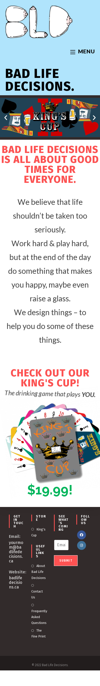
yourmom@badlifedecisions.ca (16, 551)
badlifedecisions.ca (15, 582)
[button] (6, 117)
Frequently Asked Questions (39, 617)
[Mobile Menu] (82, 51)
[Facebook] (81, 534)
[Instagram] (81, 545)
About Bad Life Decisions (38, 572)
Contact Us (37, 594)
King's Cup (38, 532)
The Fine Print (38, 633)
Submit (65, 560)
